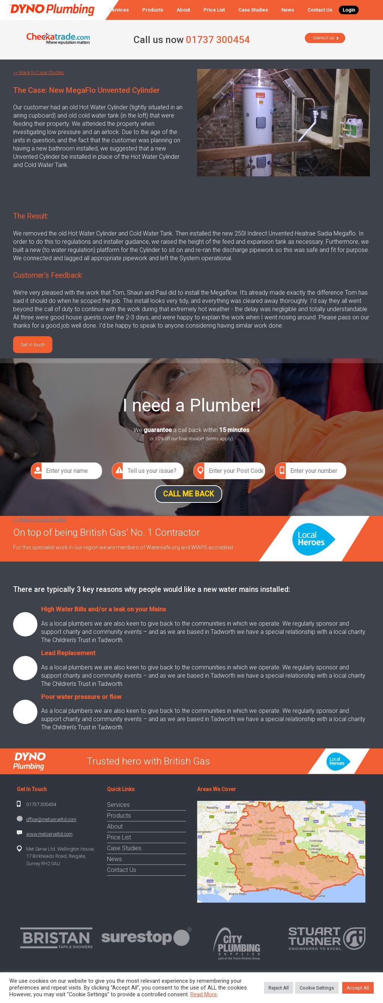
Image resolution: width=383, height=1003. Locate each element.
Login (349, 10)
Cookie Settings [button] (317, 988)
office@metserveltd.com (51, 819)
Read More (203, 994)
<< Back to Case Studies (38, 72)
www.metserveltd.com (49, 834)
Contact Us (319, 10)
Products (152, 10)
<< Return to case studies (39, 519)
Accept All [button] (358, 988)
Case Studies (253, 10)
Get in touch (33, 344)
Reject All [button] (279, 988)
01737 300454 (41, 804)
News (287, 10)
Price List (214, 10)
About (183, 10)
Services (119, 10)
